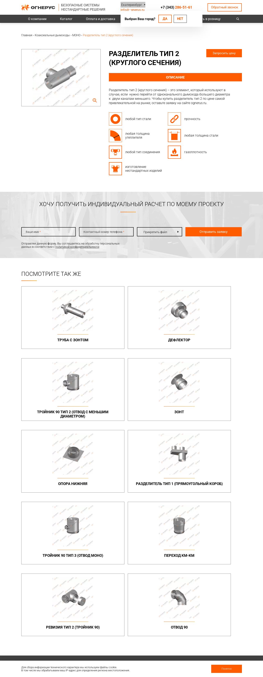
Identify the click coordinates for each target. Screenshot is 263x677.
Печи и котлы (172, 582)
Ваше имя (33, 232)
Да (165, 19)
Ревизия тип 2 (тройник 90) (47, 490)
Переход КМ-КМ (215, 414)
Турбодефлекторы (132, 582)
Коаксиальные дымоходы (180, 538)
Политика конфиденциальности (42, 634)
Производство (215, 627)
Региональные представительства (218, 634)
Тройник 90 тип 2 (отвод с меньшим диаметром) (159, 344)
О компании (37, 19)
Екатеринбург (131, 5)
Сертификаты (172, 632)
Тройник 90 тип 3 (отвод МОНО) (159, 416)
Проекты (84, 627)
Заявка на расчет (131, 637)
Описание (175, 77)
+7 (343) (176, 7)
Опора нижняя (47, 414)
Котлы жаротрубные (177, 588)
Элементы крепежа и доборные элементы (92, 554)
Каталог (66, 19)
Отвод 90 (103, 488)
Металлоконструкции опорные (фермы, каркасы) (220, 542)
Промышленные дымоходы (89, 540)
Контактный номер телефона (100, 232)
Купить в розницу (207, 19)
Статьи (168, 658)
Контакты (212, 621)
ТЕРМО (167, 549)
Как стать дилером (175, 642)
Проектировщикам (133, 627)
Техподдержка (130, 632)
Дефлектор (104, 340)
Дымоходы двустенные (93, 547)
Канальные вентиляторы (95, 588)
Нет (180, 19)
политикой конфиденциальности (77, 246)
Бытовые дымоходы (134, 538)
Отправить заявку (208, 232)
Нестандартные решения (222, 573)
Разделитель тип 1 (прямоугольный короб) (103, 418)
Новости (168, 653)
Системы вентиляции (92, 582)
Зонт (215, 340)
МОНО (167, 544)
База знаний (128, 621)
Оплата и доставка (100, 19)
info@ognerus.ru (132, 10)
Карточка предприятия (178, 648)
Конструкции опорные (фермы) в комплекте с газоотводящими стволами (220, 563)
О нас (166, 627)
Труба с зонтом (47, 340)
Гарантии (169, 637)
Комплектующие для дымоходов (134, 562)
